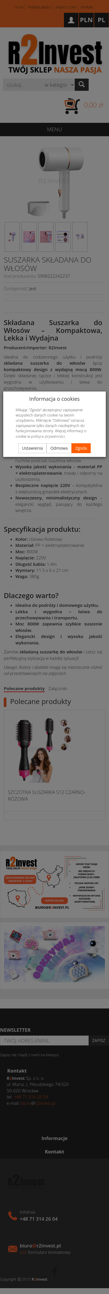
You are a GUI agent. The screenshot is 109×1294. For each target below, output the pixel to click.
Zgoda (81, 448)
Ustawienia (32, 448)
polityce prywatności (48, 436)
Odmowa (58, 448)
